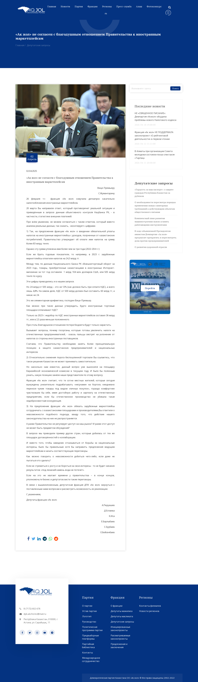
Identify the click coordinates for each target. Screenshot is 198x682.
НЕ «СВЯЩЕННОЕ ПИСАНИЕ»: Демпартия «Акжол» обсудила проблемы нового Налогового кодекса (155, 116)
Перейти (150, 288)
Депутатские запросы (38, 45)
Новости (65, 6)
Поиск (175, 88)
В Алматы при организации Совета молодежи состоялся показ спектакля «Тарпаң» (155, 154)
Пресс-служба (123, 6)
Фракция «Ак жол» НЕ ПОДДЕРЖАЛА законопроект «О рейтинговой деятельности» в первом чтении (154, 135)
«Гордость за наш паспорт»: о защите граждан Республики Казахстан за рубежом (154, 193)
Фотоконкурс (154, 6)
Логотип (86, 616)
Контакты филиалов (150, 605)
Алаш (139, 6)
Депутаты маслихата (122, 616)
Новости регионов (149, 611)
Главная (51, 6)
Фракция (92, 6)
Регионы (107, 6)
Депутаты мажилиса (121, 611)
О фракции (116, 605)
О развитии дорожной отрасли (151, 247)
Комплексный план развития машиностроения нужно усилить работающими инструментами (152, 221)
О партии (87, 605)
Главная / (20, 45)
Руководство (89, 621)
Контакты (87, 652)
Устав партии (89, 611)
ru (106, 13)
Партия (79, 6)
